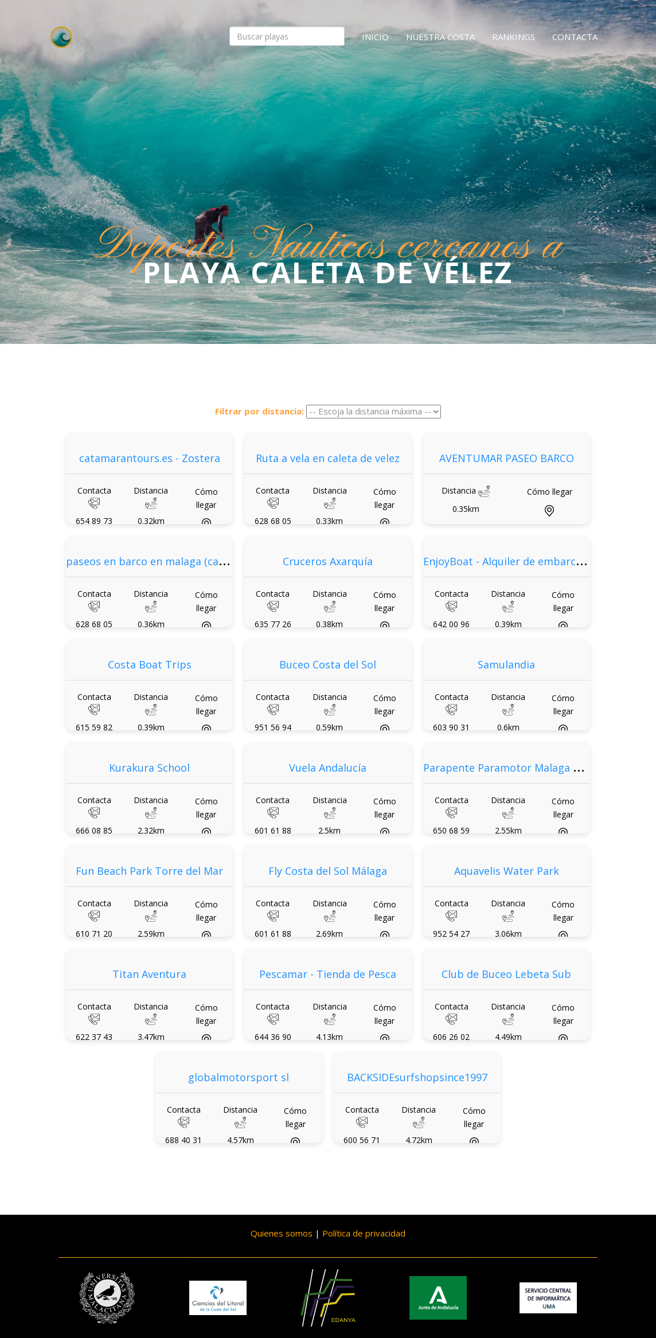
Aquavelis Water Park (506, 871)
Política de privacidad (363, 1233)
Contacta (575, 36)
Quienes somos (282, 1233)
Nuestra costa (440, 36)
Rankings (513, 36)
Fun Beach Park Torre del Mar (149, 871)
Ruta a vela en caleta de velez (328, 458)
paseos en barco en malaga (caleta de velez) (174, 561)
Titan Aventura (149, 974)
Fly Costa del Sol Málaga (327, 871)
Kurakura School (149, 767)
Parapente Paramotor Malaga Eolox (511, 767)
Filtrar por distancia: (259, 411)
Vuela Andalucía (327, 767)
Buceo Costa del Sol (327, 664)
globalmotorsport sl (238, 1077)
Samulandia (506, 664)
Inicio (375, 36)
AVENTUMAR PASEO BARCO (506, 458)
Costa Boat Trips (150, 664)
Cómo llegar (549, 491)
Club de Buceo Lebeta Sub (506, 974)
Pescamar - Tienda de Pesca (327, 974)
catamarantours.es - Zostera (149, 458)
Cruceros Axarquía (328, 561)
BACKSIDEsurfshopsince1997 (417, 1077)
